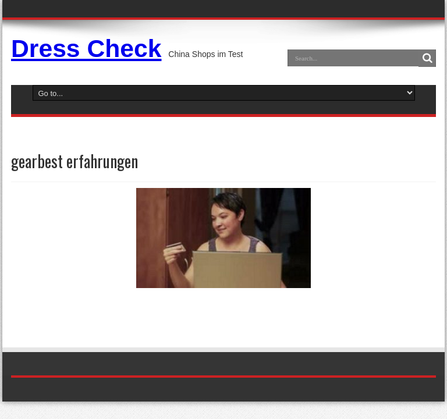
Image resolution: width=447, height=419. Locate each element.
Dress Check (86, 48)
